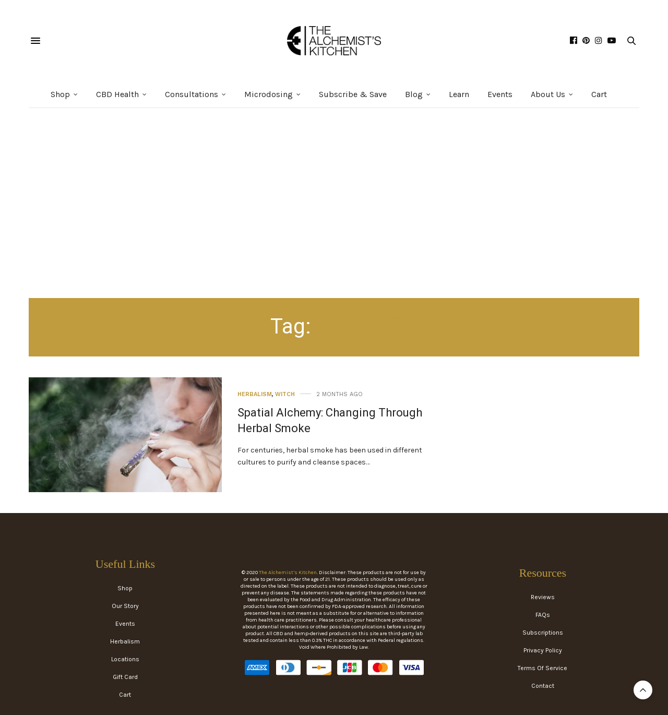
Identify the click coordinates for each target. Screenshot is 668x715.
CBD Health (117, 94)
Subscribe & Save (353, 94)
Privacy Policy (542, 650)
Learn (459, 94)
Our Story (125, 606)
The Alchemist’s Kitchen (288, 572)
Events (499, 94)
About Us (548, 94)
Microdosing (268, 94)
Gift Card (125, 677)
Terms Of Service (542, 668)
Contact (542, 685)
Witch (285, 394)
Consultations (191, 94)
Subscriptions (542, 632)
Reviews (543, 597)
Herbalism (254, 394)
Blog (414, 94)
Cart (599, 94)
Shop (60, 94)
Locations (125, 659)
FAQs (542, 614)
